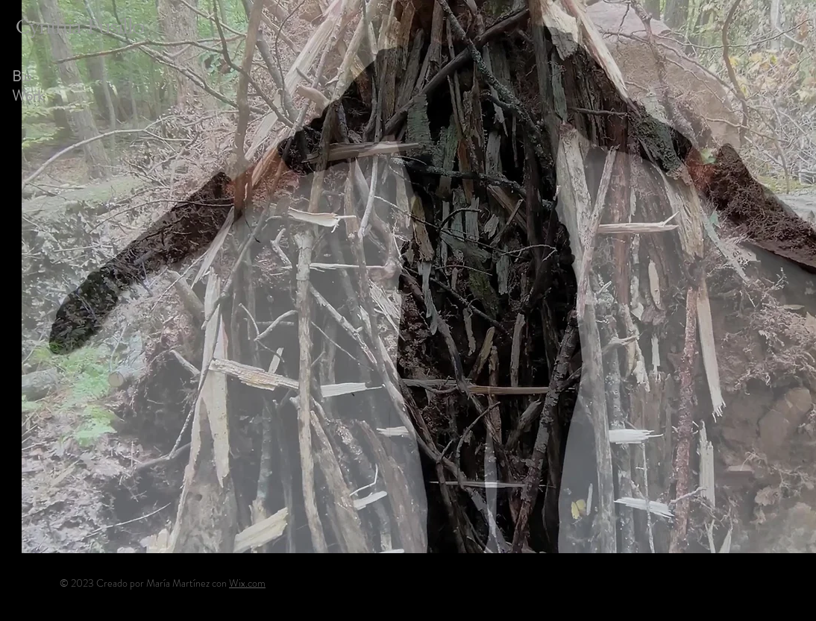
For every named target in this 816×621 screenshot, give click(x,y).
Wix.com (247, 583)
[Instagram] (713, 582)
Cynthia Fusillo (80, 27)
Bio (21, 76)
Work (28, 96)
